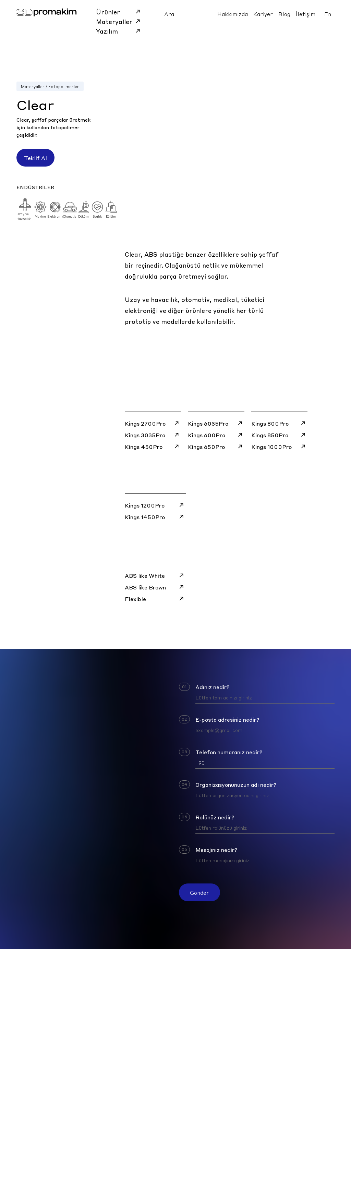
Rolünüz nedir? (214, 817)
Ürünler (119, 11)
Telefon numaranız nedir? (228, 752)
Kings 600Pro (216, 434)
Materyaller (119, 21)
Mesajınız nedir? (216, 849)
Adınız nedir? (212, 687)
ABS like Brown (155, 587)
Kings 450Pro (153, 446)
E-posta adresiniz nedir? (227, 719)
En (327, 14)
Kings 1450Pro (155, 516)
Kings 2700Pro (153, 423)
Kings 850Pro (279, 434)
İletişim (305, 14)
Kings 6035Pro (216, 423)
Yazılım (119, 31)
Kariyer (263, 14)
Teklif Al (35, 158)
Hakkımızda (232, 14)
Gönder (199, 892)
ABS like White (155, 575)
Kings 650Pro (216, 446)
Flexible (155, 598)
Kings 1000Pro (279, 446)
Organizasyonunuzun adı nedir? (235, 784)
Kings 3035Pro (153, 434)
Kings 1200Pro (155, 505)
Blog (284, 14)
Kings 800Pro (279, 423)
